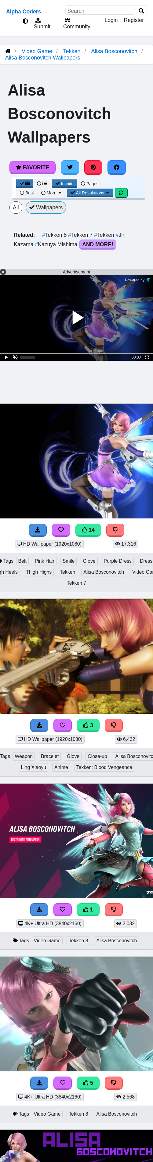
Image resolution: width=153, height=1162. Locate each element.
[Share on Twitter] (70, 167)
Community (76, 23)
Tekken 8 (55, 235)
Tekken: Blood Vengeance (104, 767)
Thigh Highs (39, 572)
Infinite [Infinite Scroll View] (65, 183)
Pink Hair (44, 561)
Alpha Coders (23, 12)
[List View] (41, 183)
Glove (89, 561)
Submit (41, 23)
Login (111, 20)
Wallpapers (46, 207)
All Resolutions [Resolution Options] (90, 192)
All (16, 207)
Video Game (37, 51)
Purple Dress (118, 561)
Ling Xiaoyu (33, 767)
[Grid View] (24, 183)
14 (88, 530)
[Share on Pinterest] (93, 167)
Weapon (24, 756)
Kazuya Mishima (57, 244)
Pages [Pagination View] (90, 183)
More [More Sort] (51, 192)
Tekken (72, 51)
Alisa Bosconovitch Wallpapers (42, 58)
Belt (22, 561)
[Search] (141, 11)
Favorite (32, 167)
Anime (61, 767)
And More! (97, 244)
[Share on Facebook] (116, 167)
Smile (69, 561)
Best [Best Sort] (27, 192)
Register (134, 20)
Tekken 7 (81, 235)
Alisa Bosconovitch (114, 51)
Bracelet (50, 756)
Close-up (97, 756)
